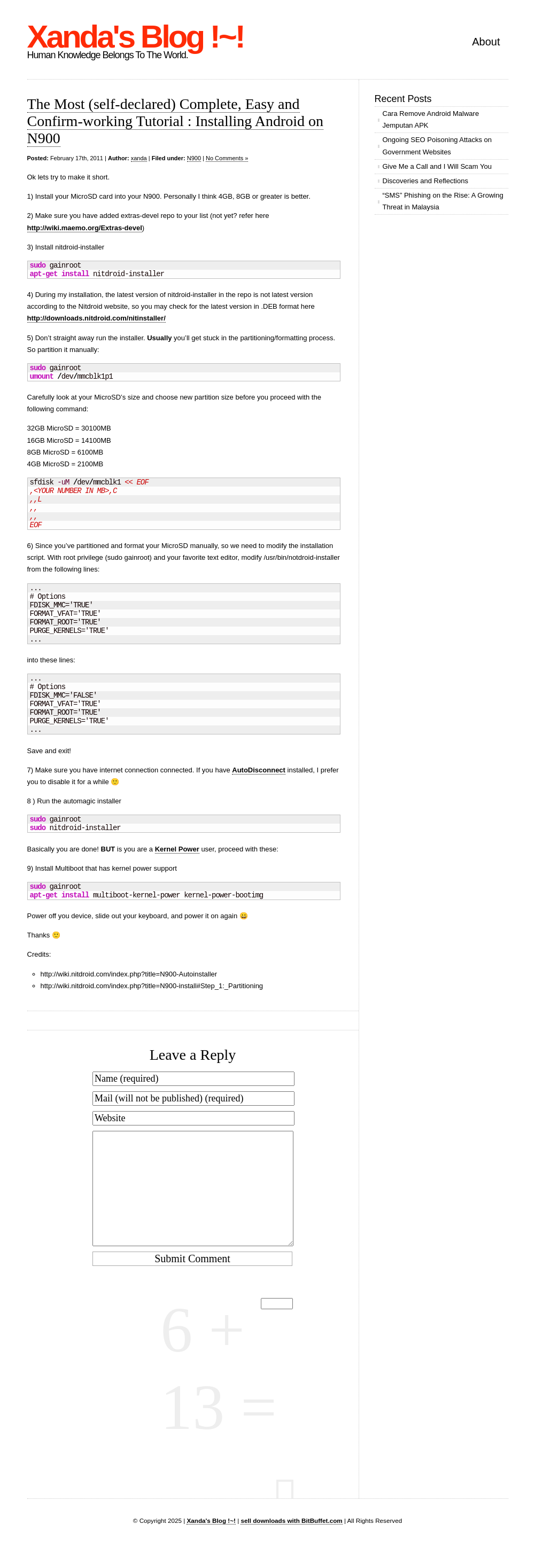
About (486, 42)
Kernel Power (177, 849)
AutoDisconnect (258, 770)
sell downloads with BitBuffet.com (291, 1520)
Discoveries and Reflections (425, 181)
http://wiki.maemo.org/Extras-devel (84, 228)
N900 (194, 158)
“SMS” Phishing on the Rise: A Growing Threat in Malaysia (443, 201)
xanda (139, 158)
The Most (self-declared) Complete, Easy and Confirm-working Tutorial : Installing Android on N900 (175, 121)
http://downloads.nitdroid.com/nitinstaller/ (96, 318)
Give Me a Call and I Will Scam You (437, 166)
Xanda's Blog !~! (135, 36)
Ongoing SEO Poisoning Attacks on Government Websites (437, 145)
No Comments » (227, 158)
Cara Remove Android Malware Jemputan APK (431, 119)
